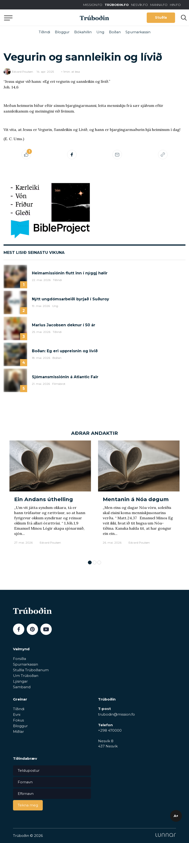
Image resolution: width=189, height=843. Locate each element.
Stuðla (161, 17)
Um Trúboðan (25, 675)
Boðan (115, 32)
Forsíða (19, 658)
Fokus (18, 720)
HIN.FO (175, 5)
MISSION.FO (92, 5)
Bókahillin (83, 32)
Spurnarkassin (137, 32)
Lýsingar (20, 681)
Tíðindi (44, 32)
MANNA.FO (159, 5)
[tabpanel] (50, 497)
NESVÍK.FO (139, 5)
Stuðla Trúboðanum (31, 670)
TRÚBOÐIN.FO (117, 5)
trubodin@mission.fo (116, 714)
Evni (16, 714)
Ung (100, 32)
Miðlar (18, 731)
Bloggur (62, 32)
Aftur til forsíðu (44, 17)
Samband (21, 687)
